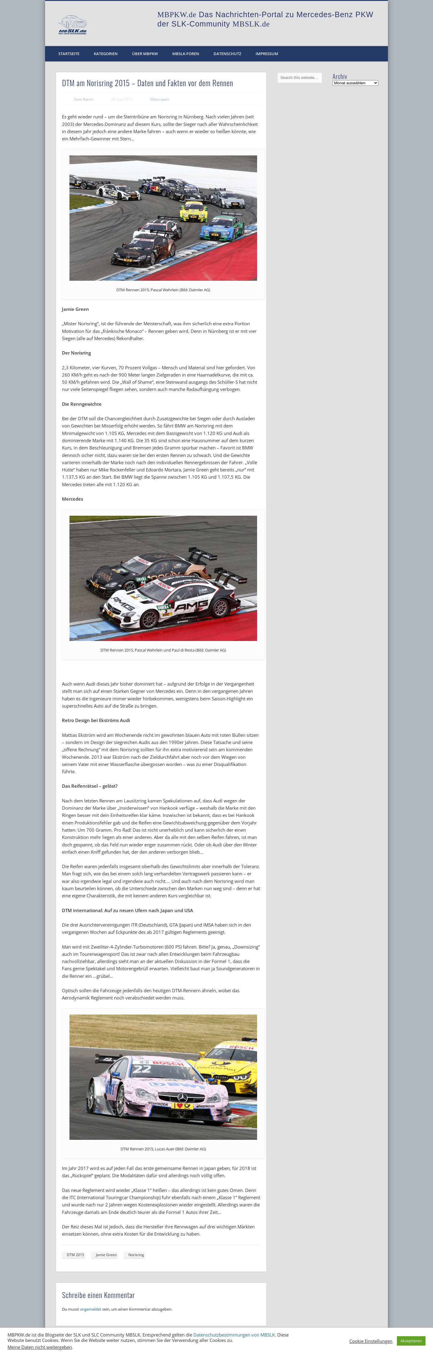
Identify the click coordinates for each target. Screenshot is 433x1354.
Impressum (267, 53)
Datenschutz (227, 53)
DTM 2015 (75, 1254)
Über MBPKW (145, 53)
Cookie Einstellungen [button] (370, 1341)
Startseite (68, 53)
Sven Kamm (84, 99)
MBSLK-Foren (185, 53)
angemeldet (90, 1309)
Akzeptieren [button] (411, 1340)
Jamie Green (106, 1254)
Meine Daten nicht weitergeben (40, 1347)
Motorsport (159, 99)
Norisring (136, 1254)
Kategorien (106, 53)
